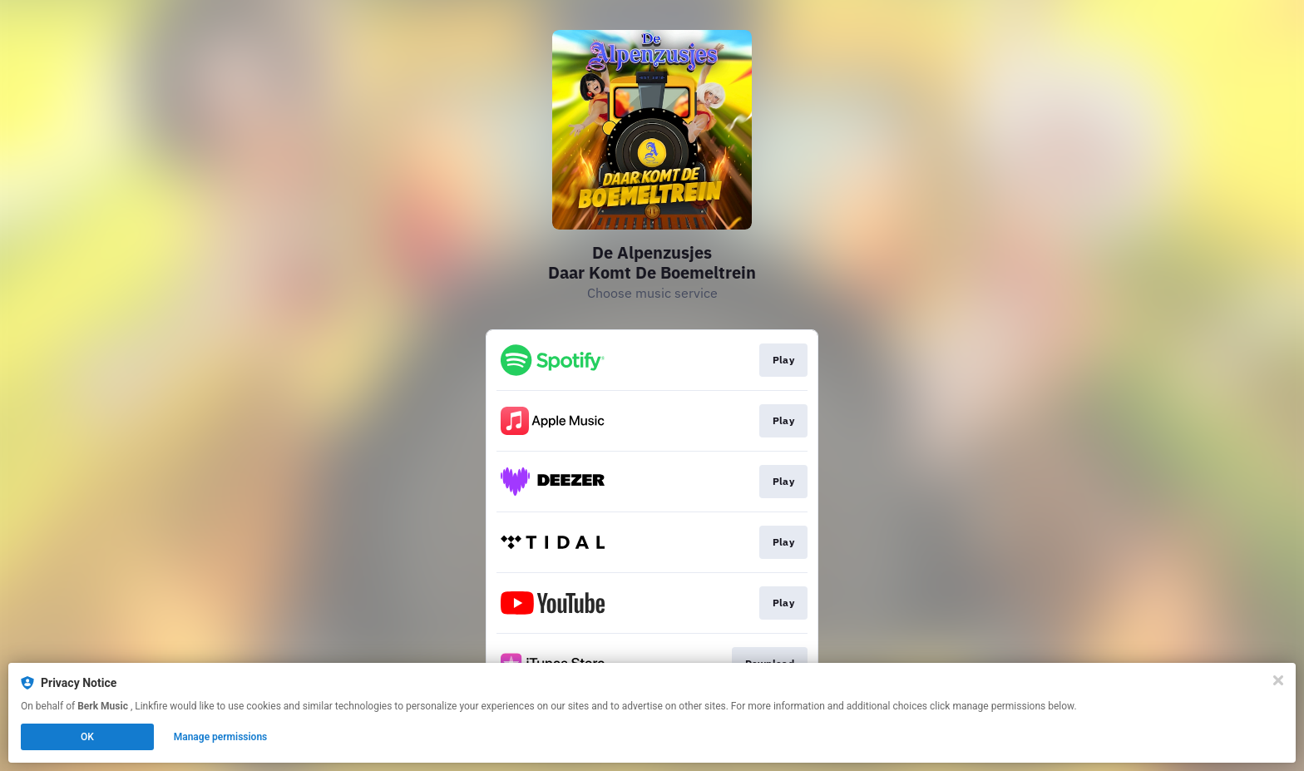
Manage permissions (221, 737)
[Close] (1278, 680)
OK (87, 737)
